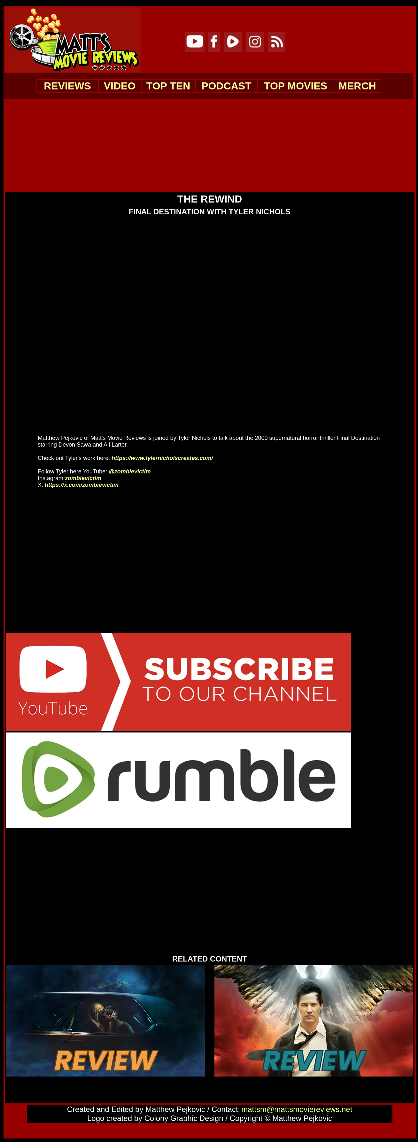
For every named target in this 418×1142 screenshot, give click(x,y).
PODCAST (226, 86)
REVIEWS (67, 86)
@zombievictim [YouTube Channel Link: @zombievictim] (130, 471)
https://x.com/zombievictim (82, 485)
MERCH (357, 86)
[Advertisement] (209, 145)
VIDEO (120, 86)
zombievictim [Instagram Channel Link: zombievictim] (84, 478)
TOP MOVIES (295, 86)
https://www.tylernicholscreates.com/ (162, 458)
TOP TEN (168, 86)
